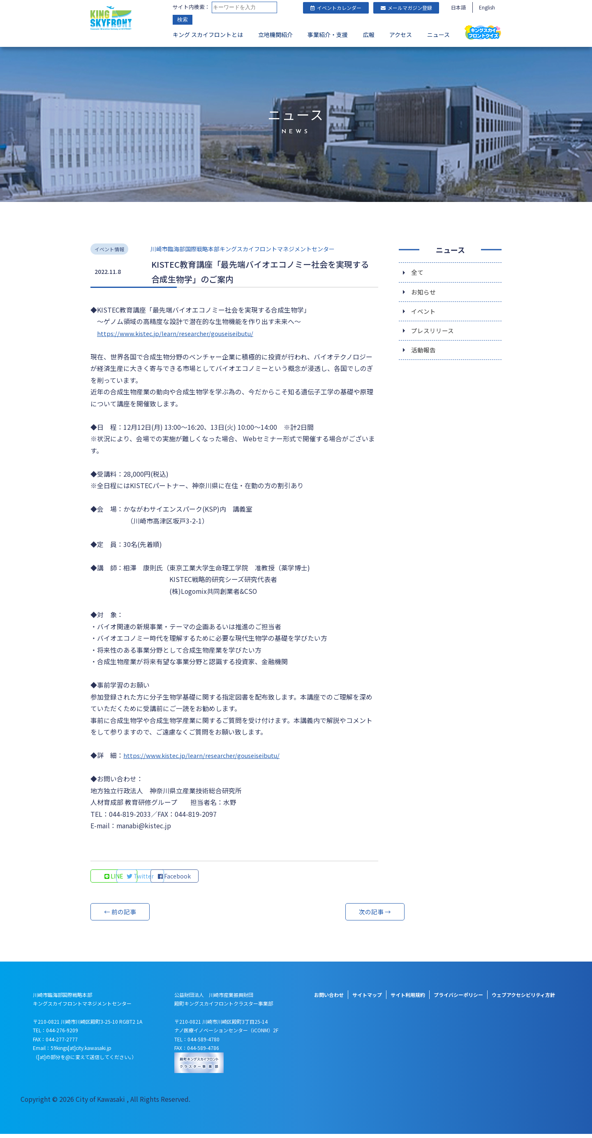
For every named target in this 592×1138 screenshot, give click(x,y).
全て (417, 271)
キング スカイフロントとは (208, 35)
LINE (115, 880)
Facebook (226, 880)
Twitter (171, 880)
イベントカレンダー (335, 7)
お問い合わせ (329, 998)
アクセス (400, 35)
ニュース (438, 35)
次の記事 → (347, 915)
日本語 (458, 7)
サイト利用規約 (408, 998)
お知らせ (424, 292)
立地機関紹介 (275, 35)
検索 (182, 20)
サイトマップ (367, 998)
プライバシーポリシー (458, 998)
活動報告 (424, 353)
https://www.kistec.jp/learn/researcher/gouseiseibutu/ (180, 332)
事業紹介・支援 (328, 35)
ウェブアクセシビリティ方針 (523, 998)
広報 (369, 35)
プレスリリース (434, 333)
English (487, 7)
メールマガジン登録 (406, 7)
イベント (424, 312)
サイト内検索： (191, 7)
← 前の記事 (121, 915)
